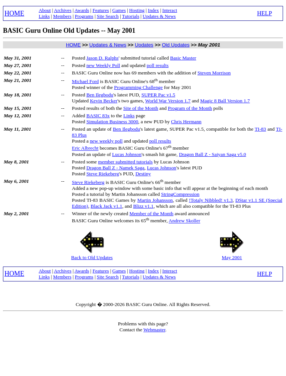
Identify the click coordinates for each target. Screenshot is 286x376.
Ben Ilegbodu (99, 95)
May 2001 (232, 257)
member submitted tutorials (125, 162)
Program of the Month (190, 108)
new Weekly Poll (103, 65)
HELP (264, 13)
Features (100, 10)
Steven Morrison (214, 73)
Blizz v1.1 (143, 206)
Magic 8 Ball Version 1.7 (225, 100)
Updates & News (159, 16)
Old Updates (176, 45)
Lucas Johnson (127, 154)
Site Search (108, 16)
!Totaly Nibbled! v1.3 (210, 200)
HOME (14, 13)
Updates (144, 45)
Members (62, 16)
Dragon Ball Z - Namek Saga (115, 168)
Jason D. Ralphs (102, 58)
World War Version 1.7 (168, 100)
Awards (81, 10)
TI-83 (260, 129)
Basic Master (183, 58)
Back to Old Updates (91, 257)
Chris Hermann (186, 121)
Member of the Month (152, 213)
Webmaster (154, 329)
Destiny (143, 173)
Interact (169, 10)
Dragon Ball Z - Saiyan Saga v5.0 (212, 154)
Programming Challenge (138, 87)
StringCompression (180, 194)
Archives (63, 10)
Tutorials (130, 16)
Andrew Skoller (184, 221)
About (45, 10)
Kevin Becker (103, 100)
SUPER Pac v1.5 (158, 95)
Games (119, 10)
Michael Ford (85, 81)
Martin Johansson (155, 200)
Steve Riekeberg (102, 173)
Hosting (136, 10)
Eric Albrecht (85, 148)
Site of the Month (140, 108)
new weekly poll (106, 141)
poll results (158, 65)
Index (153, 10)
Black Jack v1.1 (106, 206)
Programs (84, 16)
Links (44, 16)
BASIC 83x (98, 115)
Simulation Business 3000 (112, 121)
